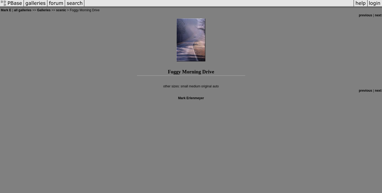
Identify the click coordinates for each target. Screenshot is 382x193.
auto (216, 86)
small (184, 86)
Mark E (6, 10)
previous (365, 15)
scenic (61, 10)
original (206, 86)
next (378, 15)
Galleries (44, 10)
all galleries (22, 10)
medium (195, 86)
